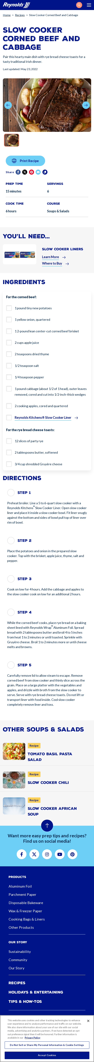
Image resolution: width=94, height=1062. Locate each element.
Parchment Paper (22, 894)
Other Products (21, 927)
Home (7, 15)
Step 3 (25, 579)
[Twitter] (25, 174)
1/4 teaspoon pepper (29, 377)
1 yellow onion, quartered (32, 319)
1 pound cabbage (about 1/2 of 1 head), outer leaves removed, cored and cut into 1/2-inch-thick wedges (51, 391)
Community (18, 960)
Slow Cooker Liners (62, 252)
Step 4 (25, 612)
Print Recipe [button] (25, 163)
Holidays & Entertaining (36, 992)
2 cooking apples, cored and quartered (41, 406)
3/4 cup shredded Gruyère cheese (38, 464)
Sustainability (20, 951)
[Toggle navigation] (89, 5)
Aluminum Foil (20, 886)
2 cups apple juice (27, 343)
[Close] (88, 1021)
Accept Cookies (47, 1055)
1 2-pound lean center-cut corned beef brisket (47, 331)
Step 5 (25, 665)
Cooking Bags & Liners (27, 919)
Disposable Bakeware (26, 902)
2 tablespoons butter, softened (36, 452)
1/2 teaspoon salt (27, 366)
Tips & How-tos (25, 1001)
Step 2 (25, 540)
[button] (79, 5)
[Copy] (45, 174)
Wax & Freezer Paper (25, 911)
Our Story (16, 968)
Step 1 (24, 492)
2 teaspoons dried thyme (32, 354)
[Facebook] (18, 174)
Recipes (20, 15)
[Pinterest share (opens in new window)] (32, 174)
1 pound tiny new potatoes (33, 308)
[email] (38, 174)
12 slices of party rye (29, 441)
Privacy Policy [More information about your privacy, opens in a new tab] (32, 1037)
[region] (47, 1038)
